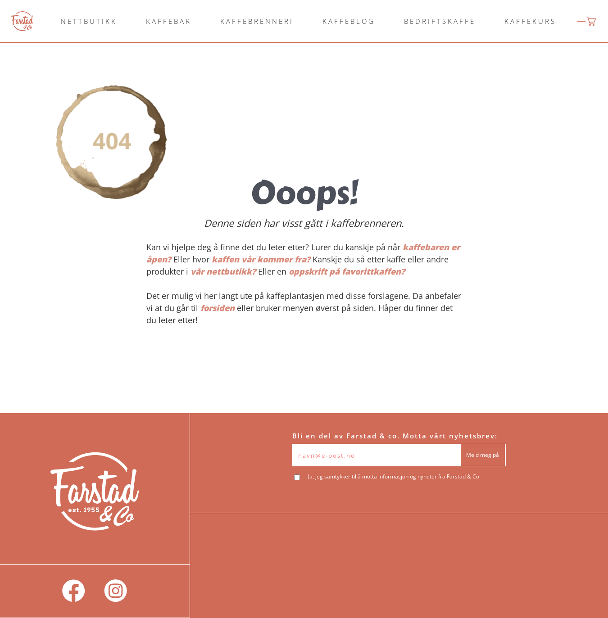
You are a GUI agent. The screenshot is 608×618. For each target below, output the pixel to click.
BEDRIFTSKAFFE (440, 21)
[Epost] (376, 455)
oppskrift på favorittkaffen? (347, 271)
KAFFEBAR (168, 21)
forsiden (217, 307)
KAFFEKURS (530, 21)
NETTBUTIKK (89, 21)
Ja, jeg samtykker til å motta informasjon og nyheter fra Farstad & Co (393, 476)
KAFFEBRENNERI (257, 21)
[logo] (22, 21)
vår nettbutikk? (223, 271)
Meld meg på (482, 455)
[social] (73, 591)
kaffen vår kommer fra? (261, 259)
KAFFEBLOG (348, 21)
